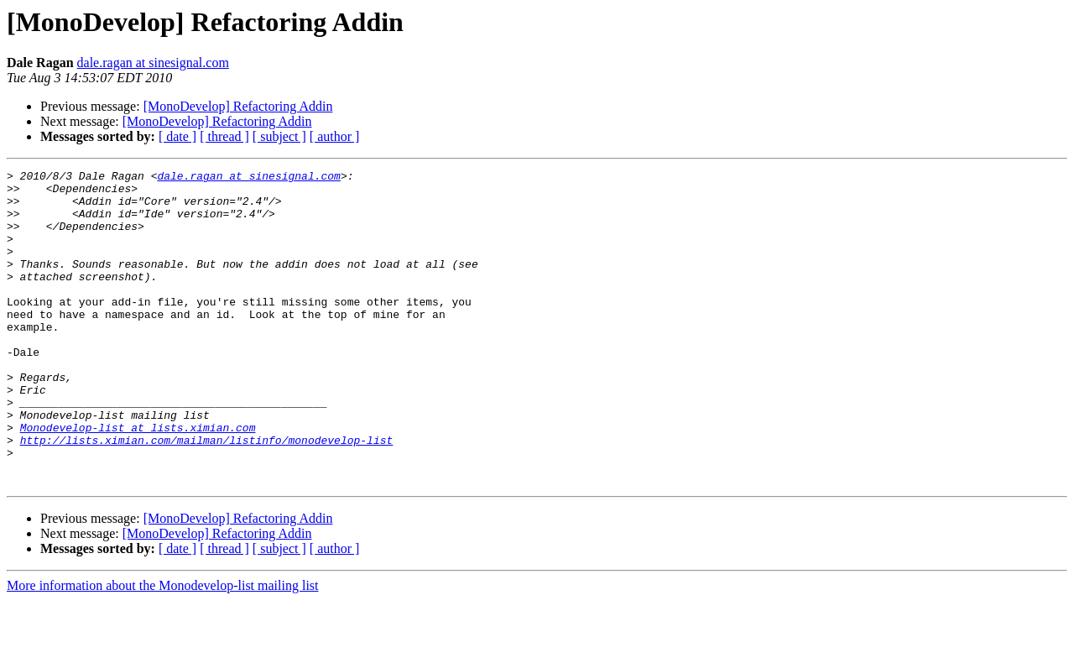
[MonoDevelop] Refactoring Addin (238, 106)
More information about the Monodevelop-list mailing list (163, 648)
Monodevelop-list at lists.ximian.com (138, 480)
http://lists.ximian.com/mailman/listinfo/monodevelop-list (207, 495)
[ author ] (335, 136)
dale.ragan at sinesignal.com (153, 62)
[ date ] (177, 136)
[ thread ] (224, 136)
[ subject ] (279, 136)
